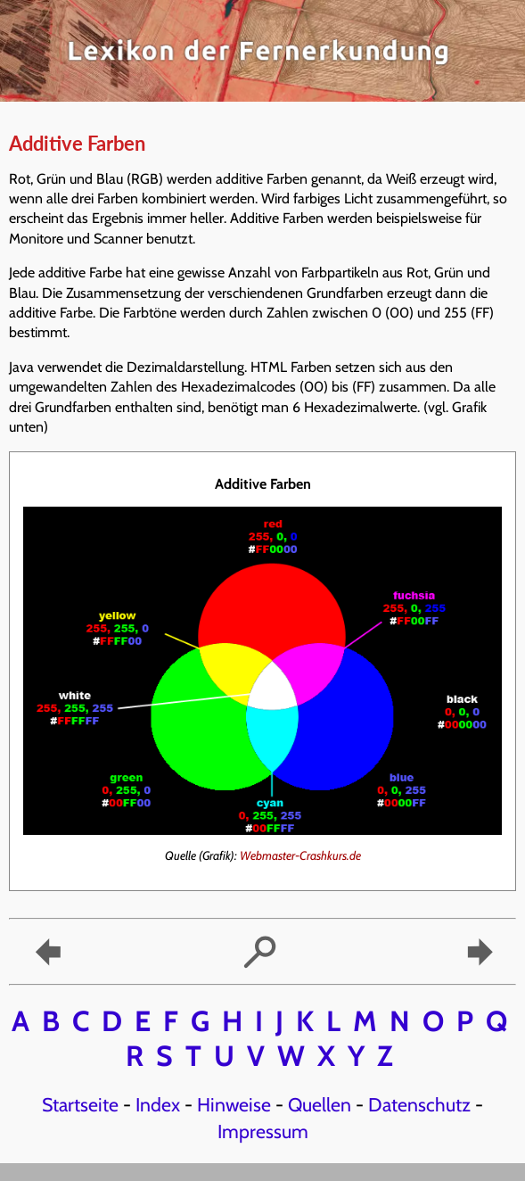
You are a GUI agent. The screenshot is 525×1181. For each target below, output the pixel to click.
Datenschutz (419, 1104)
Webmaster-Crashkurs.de (300, 855)
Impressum (262, 1131)
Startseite (80, 1104)
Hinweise (234, 1104)
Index (157, 1104)
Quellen (319, 1104)
